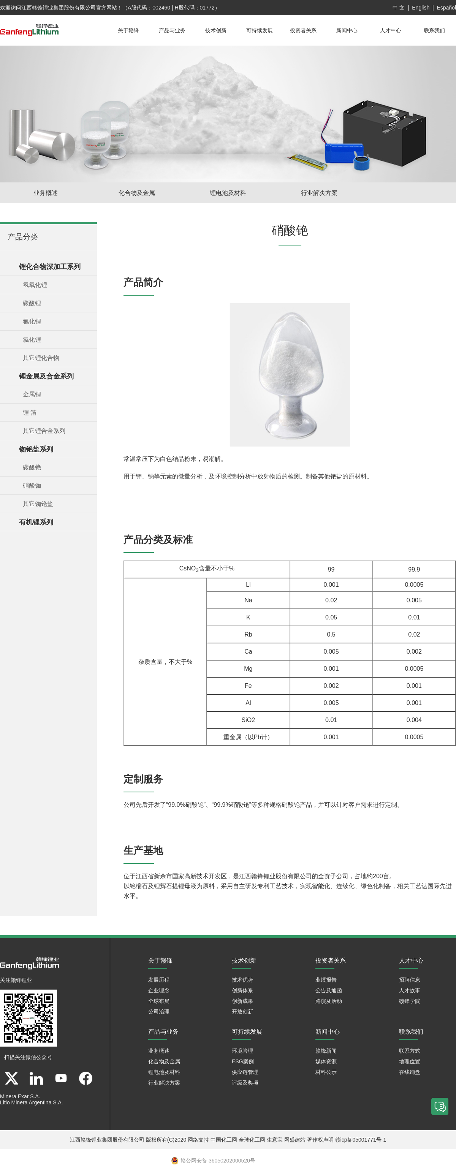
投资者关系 (303, 30)
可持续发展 (259, 30)
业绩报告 (326, 980)
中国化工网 (224, 1140)
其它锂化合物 (41, 358)
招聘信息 (409, 980)
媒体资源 (326, 1061)
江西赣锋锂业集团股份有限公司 (58, 8)
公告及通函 (328, 990)
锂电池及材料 (228, 193)
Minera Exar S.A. (20, 1096)
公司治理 (158, 1012)
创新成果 (242, 1001)
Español (446, 8)
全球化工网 (252, 1140)
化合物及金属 (137, 193)
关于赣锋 (128, 30)
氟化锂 (32, 321)
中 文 (399, 8)
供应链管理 (245, 1072)
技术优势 (242, 980)
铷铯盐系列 (36, 449)
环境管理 (242, 1051)
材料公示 (326, 1072)
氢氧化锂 (35, 285)
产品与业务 (172, 30)
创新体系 (242, 990)
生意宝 (275, 1140)
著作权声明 (320, 1140)
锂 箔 (29, 412)
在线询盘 (409, 1072)
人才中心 (390, 30)
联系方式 (409, 1051)
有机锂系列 (36, 522)
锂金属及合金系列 (46, 376)
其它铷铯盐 (38, 503)
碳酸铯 (32, 467)
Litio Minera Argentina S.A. (31, 1102)
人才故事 (409, 990)
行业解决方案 (319, 193)
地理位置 (409, 1061)
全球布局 (158, 1001)
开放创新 (242, 1012)
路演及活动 (328, 1001)
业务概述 (45, 193)
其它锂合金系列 (44, 431)
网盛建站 (295, 1140)
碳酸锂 (32, 303)
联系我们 (434, 30)
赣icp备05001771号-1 (360, 1140)
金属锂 (32, 394)
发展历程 (158, 980)
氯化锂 (32, 339)
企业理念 (158, 990)
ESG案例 (243, 1061)
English (420, 8)
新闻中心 (347, 30)
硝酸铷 (32, 485)
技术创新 (215, 30)
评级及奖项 (245, 1083)
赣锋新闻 (326, 1051)
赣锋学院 (409, 1001)
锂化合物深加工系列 (50, 267)
